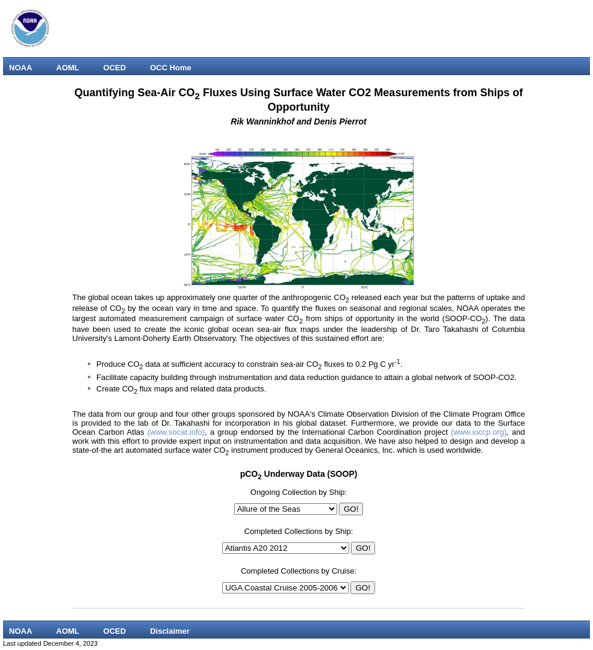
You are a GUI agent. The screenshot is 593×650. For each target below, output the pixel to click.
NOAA (20, 67)
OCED (115, 67)
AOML (67, 67)
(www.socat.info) (176, 432)
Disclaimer (170, 631)
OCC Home (170, 67)
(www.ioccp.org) (478, 432)
